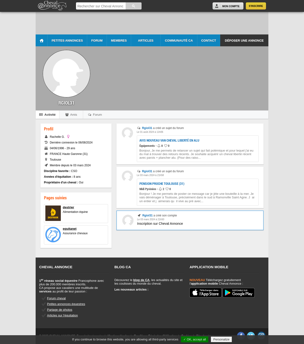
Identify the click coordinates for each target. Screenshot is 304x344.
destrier (68, 207)
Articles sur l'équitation (62, 315)
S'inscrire (256, 6)
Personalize (221, 339)
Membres (119, 40)
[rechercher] (100, 6)
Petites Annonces (67, 40)
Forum (97, 40)
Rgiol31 (147, 128)
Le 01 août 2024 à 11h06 (150, 132)
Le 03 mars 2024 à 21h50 (150, 219)
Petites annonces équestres (66, 304)
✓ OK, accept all (194, 339)
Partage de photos (59, 309)
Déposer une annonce (244, 40)
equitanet (69, 228)
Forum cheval (56, 298)
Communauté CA (179, 40)
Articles (145, 40)
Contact (208, 40)
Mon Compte (230, 6)
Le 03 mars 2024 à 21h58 (150, 175)
